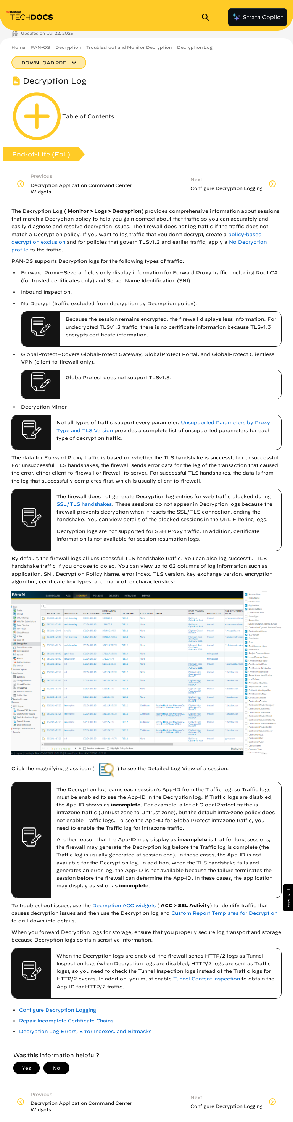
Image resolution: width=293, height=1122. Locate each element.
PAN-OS (40, 47)
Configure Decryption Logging (57, 1010)
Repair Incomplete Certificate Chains (66, 1021)
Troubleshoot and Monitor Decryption (129, 47)
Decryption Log (195, 47)
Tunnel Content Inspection (206, 979)
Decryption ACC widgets (124, 905)
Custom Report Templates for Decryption (224, 913)
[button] (288, 897)
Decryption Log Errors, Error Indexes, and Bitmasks (85, 1031)
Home (18, 47)
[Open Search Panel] (207, 17)
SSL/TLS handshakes (84, 504)
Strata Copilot (257, 17)
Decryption (68, 47)
